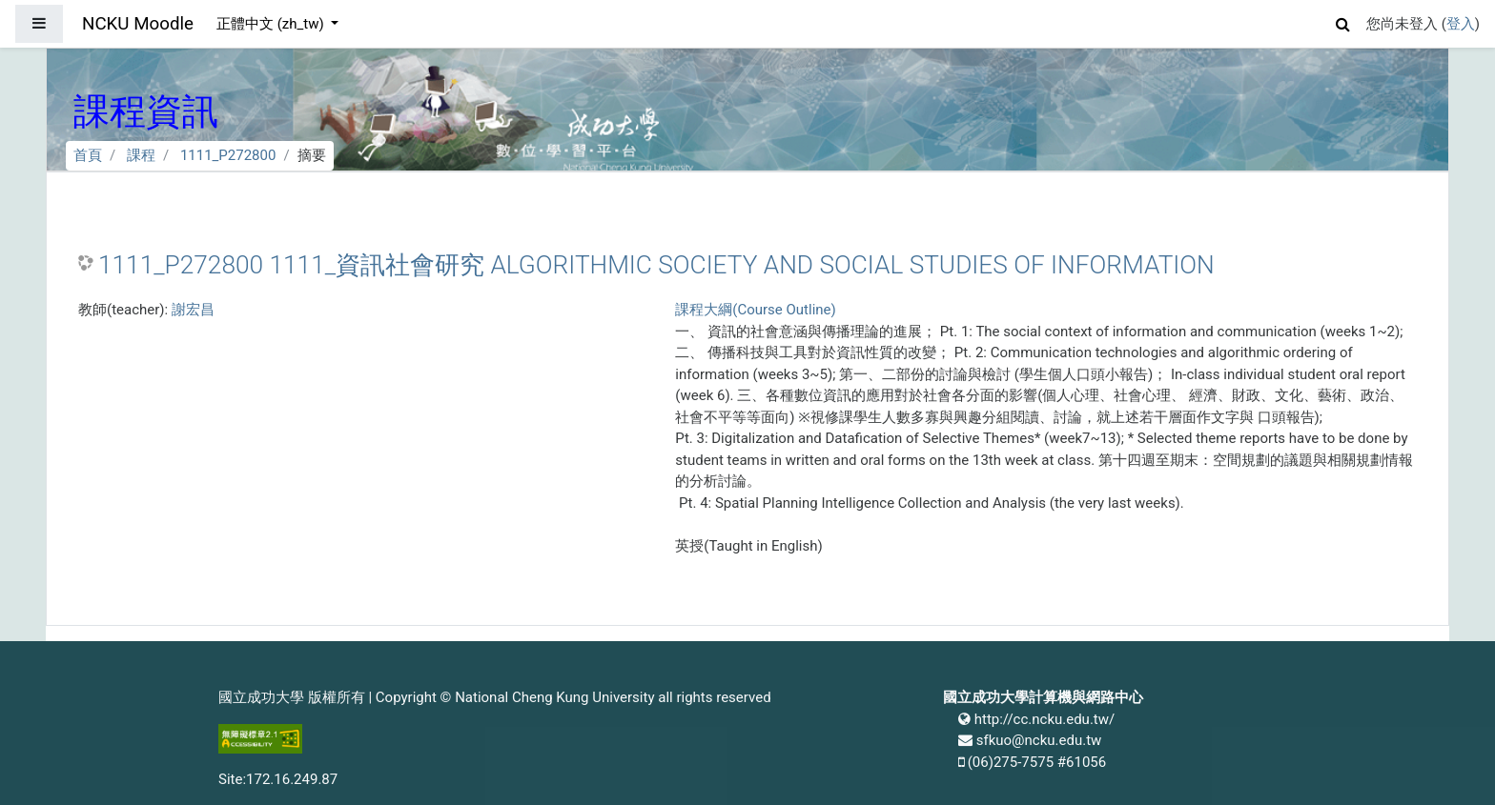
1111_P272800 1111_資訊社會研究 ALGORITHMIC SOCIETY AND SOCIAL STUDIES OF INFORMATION (656, 265)
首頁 (87, 155)
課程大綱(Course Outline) (755, 309)
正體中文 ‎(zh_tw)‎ (271, 23)
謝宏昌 (193, 309)
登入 (1460, 23)
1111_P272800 (228, 155)
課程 (141, 155)
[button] (1343, 21)
